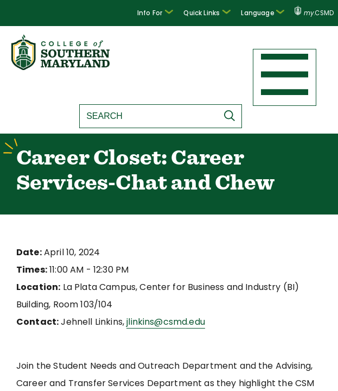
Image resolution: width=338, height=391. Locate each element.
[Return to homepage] (61, 67)
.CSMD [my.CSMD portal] (314, 13)
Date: (27, 254)
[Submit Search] (230, 116)
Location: (36, 289)
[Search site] (146, 116)
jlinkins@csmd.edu (155, 324)
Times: (30, 271)
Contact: (34, 324)
